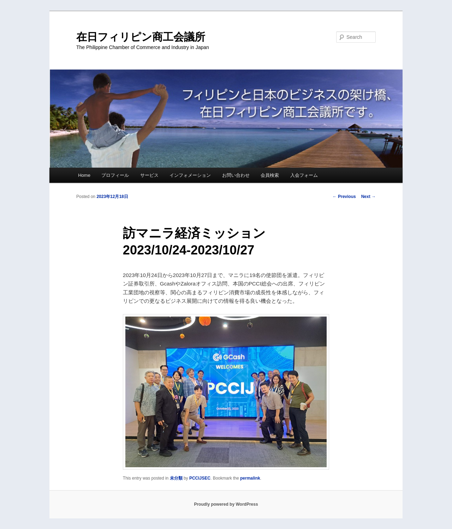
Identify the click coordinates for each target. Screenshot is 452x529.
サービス (149, 175)
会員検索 (270, 175)
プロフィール (115, 175)
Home (84, 175)
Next (368, 196)
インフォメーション (190, 175)
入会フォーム (304, 175)
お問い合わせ (236, 175)
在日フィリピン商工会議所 (140, 37)
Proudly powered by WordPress (226, 504)
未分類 (176, 478)
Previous (344, 196)
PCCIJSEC (199, 478)
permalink (250, 478)
